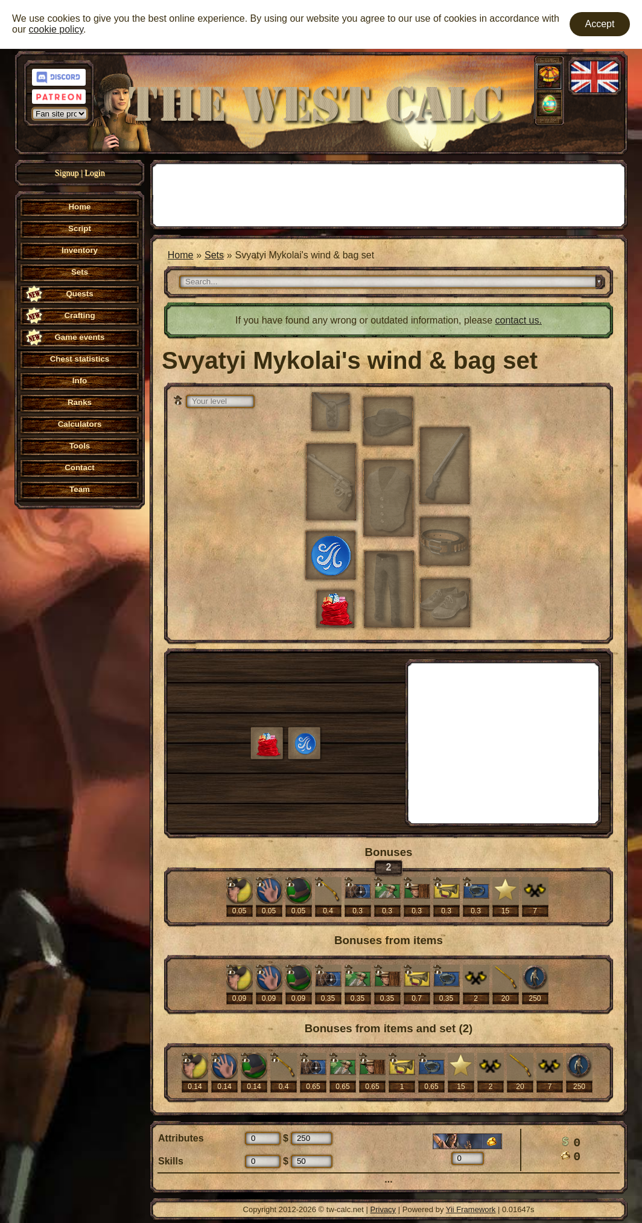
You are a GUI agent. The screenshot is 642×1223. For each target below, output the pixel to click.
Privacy (383, 1209)
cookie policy (56, 29)
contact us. (518, 320)
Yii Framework (471, 1209)
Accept (600, 24)
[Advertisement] (388, 194)
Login (94, 172)
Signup (67, 172)
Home (181, 255)
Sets (214, 255)
